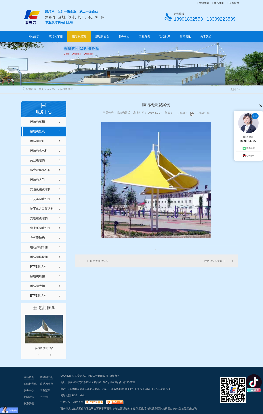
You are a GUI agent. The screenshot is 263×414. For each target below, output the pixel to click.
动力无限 (78, 402)
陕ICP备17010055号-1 (157, 388)
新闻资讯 (185, 36)
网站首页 (33, 36)
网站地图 (204, 2)
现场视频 (164, 36)
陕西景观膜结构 (99, 260)
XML (82, 395)
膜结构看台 (102, 36)
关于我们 (205, 36)
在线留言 (234, 2)
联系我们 (219, 2)
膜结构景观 (79, 36)
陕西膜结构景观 (213, 260)
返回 (235, 89)
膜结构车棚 (56, 36)
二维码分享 (202, 112)
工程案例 (144, 36)
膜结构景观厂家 (44, 348)
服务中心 (124, 36)
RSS (75, 395)
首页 (41, 89)
